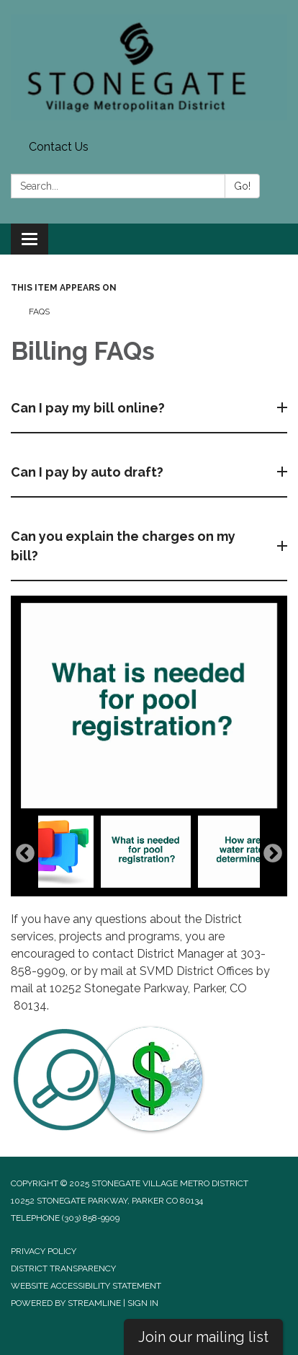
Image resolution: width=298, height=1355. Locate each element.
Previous (25, 854)
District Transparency (63, 1268)
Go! (242, 186)
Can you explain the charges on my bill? (123, 546)
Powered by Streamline (66, 1303)
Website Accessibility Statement (86, 1286)
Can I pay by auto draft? (88, 472)
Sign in (142, 1303)
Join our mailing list (203, 1337)
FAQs (39, 311)
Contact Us (59, 147)
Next (273, 854)
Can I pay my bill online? (89, 407)
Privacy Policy (43, 1251)
